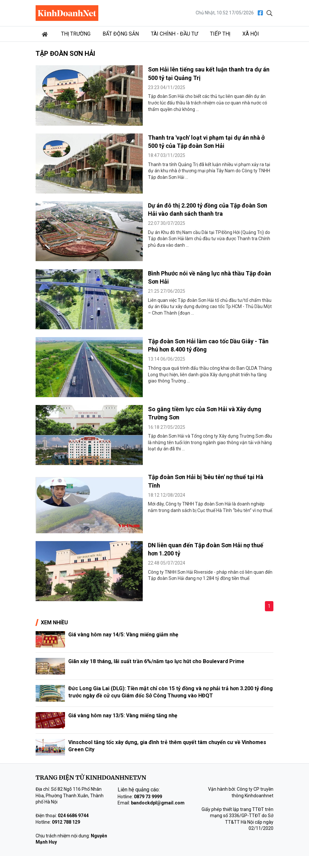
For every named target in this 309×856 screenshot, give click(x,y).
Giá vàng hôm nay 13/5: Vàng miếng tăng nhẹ (122, 715)
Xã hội (250, 34)
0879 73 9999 (148, 796)
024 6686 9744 (73, 815)
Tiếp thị (220, 34)
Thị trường (75, 34)
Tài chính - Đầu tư (174, 34)
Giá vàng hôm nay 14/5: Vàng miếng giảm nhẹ (123, 634)
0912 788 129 (66, 822)
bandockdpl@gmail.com (158, 802)
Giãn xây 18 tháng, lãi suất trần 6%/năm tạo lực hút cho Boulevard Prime (156, 661)
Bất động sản (121, 34)
